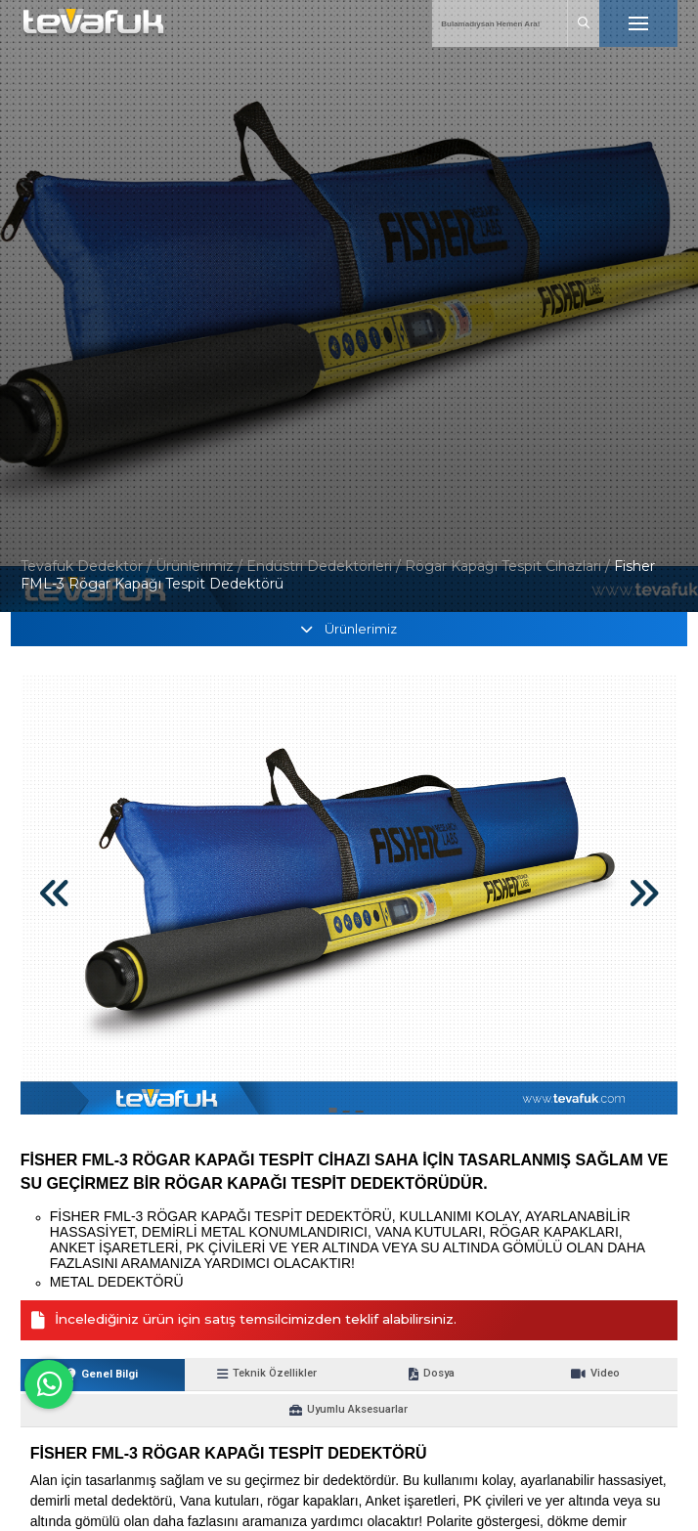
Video (481, 1374)
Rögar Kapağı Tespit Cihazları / (509, 566)
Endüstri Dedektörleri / (325, 566)
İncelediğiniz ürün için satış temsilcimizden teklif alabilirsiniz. (260, 1321)
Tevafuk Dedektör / (86, 566)
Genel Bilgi (85, 1374)
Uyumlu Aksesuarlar (612, 1374)
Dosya (348, 1374)
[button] (332, 1110)
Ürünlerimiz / (200, 566)
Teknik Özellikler (217, 1374)
